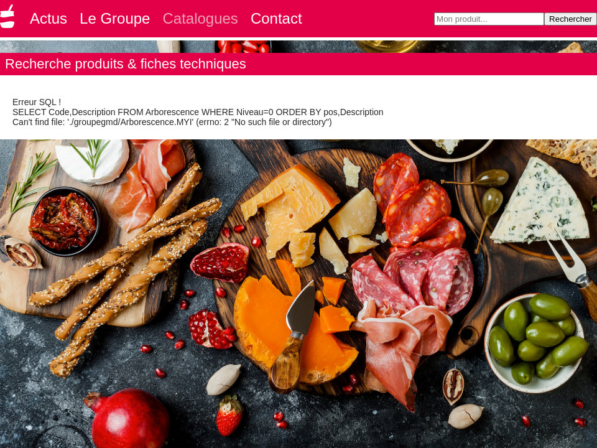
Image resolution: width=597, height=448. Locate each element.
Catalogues (200, 18)
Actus (48, 18)
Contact (276, 18)
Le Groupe (115, 18)
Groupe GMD (9, 19)
